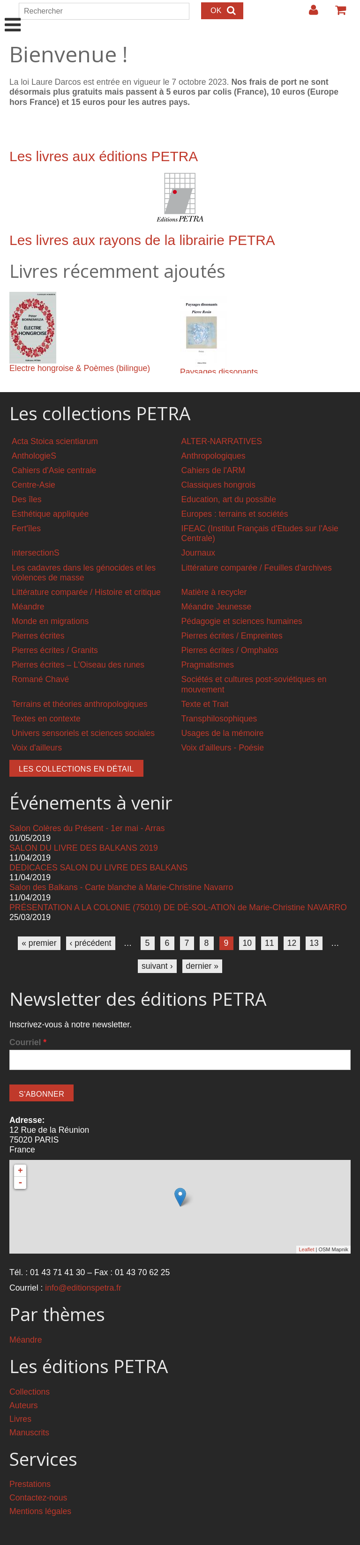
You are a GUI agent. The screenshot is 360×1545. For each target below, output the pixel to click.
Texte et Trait (205, 704)
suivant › (157, 966)
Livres (20, 1419)
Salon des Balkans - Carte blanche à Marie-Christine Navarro (121, 887)
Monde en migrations (50, 621)
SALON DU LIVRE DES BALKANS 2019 (83, 848)
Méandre (28, 606)
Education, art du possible (228, 499)
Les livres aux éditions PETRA (103, 156)
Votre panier (336, 13)
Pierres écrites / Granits (55, 650)
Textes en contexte (46, 718)
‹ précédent (91, 943)
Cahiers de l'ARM (213, 470)
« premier (39, 943)
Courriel (27, 1042)
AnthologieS (34, 456)
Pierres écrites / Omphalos (229, 650)
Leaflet (306, 1249)
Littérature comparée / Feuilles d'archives (256, 567)
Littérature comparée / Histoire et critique (86, 592)
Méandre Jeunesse (216, 606)
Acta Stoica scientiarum (55, 441)
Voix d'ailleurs (37, 747)
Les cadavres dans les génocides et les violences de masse (84, 572)
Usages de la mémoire (222, 733)
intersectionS (36, 552)
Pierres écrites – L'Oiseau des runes (78, 664)
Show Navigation (13, 15)
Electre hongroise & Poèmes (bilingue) (79, 368)
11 (269, 943)
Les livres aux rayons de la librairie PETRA (142, 240)
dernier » (202, 966)
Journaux (198, 552)
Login (309, 13)
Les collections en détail (76, 769)
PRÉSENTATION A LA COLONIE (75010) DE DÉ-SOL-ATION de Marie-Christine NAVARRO (178, 907)
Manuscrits (29, 1432)
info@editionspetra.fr (83, 1287)
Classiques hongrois (218, 485)
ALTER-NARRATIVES (221, 441)
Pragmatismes (207, 664)
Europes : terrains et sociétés (234, 514)
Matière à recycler (214, 592)
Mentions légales (40, 1511)
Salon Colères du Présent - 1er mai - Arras (87, 828)
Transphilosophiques (219, 718)
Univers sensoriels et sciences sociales (83, 733)
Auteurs (23, 1405)
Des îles (27, 499)
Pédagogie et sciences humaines (241, 621)
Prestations (30, 1484)
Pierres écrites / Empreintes (232, 635)
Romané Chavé (40, 679)
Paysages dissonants (219, 372)
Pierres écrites (38, 635)
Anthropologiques (213, 456)
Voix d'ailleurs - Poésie (222, 747)
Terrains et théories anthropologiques (80, 704)
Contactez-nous (38, 1497)
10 (247, 943)
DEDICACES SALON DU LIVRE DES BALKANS (98, 867)
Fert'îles (26, 528)
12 (292, 943)
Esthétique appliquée (50, 514)
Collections (29, 1391)
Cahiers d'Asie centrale (54, 470)
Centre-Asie (33, 485)
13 (314, 943)
